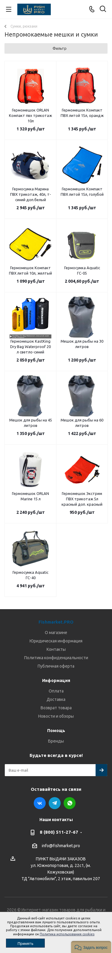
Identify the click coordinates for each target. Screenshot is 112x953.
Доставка (56, 699)
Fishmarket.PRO (56, 621)
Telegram (55, 803)
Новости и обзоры (56, 716)
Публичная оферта (56, 666)
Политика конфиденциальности (56, 657)
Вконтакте (40, 803)
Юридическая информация (56, 641)
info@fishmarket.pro (61, 845)
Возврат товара (56, 707)
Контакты (56, 649)
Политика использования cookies (67, 934)
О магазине (56, 632)
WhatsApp (70, 803)
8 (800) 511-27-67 (59, 832)
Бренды (56, 741)
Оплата (56, 691)
